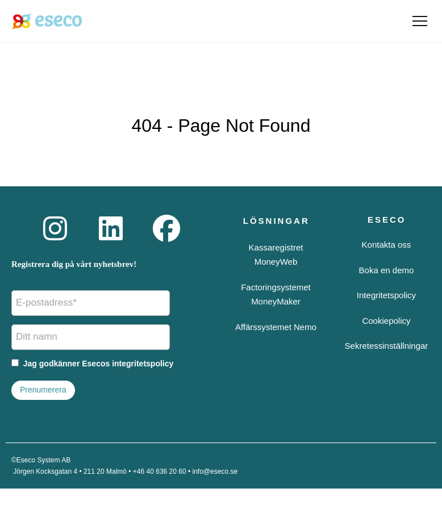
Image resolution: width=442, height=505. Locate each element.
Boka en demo (386, 270)
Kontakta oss (386, 244)
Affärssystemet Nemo (275, 327)
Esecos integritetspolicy (127, 363)
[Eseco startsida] (47, 21)
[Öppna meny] (420, 21)
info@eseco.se (215, 471)
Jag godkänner (92, 363)
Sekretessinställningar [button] (386, 345)
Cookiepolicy (386, 320)
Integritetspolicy (386, 295)
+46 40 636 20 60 (159, 471)
